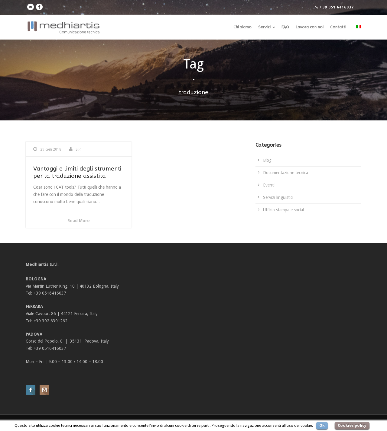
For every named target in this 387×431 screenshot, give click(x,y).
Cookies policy (352, 425)
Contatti (338, 27)
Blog (267, 160)
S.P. (78, 149)
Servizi (264, 27)
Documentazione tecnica (285, 172)
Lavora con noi (310, 27)
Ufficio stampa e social (283, 209)
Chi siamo (242, 27)
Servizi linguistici (278, 197)
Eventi (269, 185)
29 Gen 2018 (50, 149)
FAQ (285, 27)
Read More (78, 220)
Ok (322, 425)
